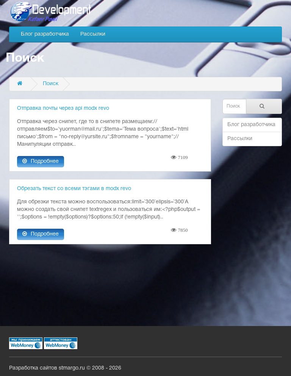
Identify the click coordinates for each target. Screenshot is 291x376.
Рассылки (92, 34)
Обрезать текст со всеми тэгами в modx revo (74, 188)
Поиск (50, 83)
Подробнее (40, 161)
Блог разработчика (45, 34)
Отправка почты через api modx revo (63, 108)
